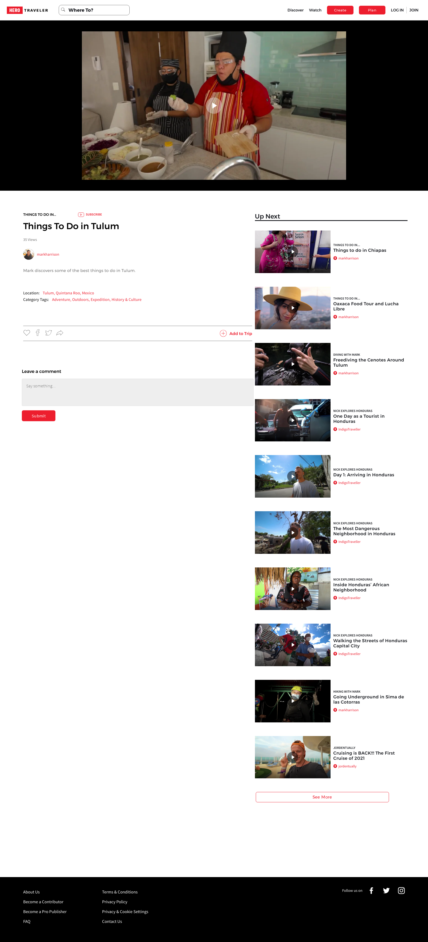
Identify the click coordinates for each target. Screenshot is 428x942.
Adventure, (62, 299)
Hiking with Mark (347, 692)
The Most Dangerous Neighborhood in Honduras (364, 531)
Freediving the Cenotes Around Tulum (368, 363)
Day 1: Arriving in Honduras (363, 475)
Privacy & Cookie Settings (125, 911)
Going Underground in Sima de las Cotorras (368, 700)
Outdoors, (81, 299)
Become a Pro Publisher (45, 911)
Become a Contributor (43, 902)
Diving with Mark (346, 355)
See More (322, 797)
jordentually (344, 748)
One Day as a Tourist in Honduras (359, 419)
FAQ (26, 921)
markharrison (48, 254)
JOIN (413, 10)
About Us (31, 892)
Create (340, 10)
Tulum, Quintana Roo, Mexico (68, 293)
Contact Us (112, 921)
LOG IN (397, 10)
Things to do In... (39, 215)
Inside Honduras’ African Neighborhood (361, 587)
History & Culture (127, 299)
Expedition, (101, 299)
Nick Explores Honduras (352, 411)
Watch (315, 10)
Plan (372, 10)
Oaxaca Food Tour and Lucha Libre (366, 306)
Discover (295, 10)
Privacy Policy (114, 902)
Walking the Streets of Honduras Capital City (370, 643)
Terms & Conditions (120, 892)
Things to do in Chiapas (359, 250)
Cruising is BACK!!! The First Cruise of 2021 (364, 756)
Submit (39, 415)
